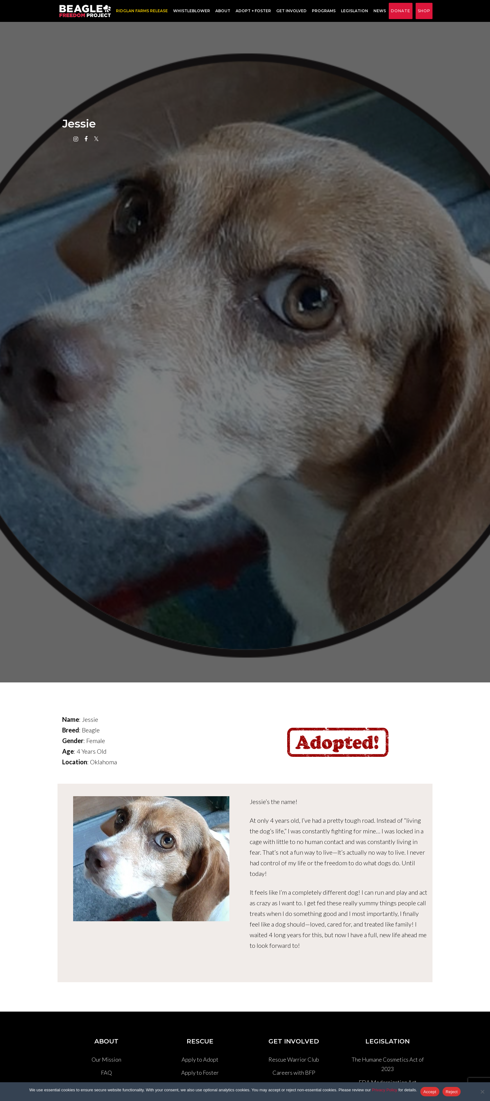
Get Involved (289, 11)
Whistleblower (189, 11)
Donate (400, 10)
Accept (429, 1091)
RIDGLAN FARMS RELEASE (140, 11)
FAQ (106, 1072)
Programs (322, 11)
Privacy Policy (384, 1090)
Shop (424, 10)
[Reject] (482, 1091)
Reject (452, 1091)
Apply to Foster (200, 1072)
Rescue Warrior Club (293, 1059)
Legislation (352, 11)
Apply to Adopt (200, 1059)
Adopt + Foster (251, 11)
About (220, 11)
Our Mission (106, 1059)
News (378, 11)
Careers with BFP (293, 1072)
